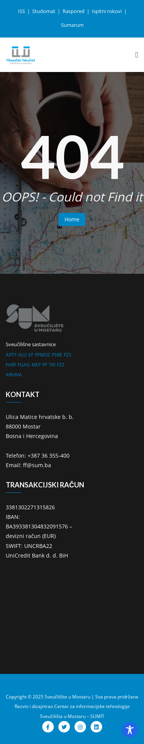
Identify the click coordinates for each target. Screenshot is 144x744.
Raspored (74, 11)
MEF (36, 364)
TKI (52, 364)
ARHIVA (14, 374)
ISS (22, 11)
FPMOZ (42, 355)
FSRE (57, 355)
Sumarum (72, 24)
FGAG (24, 364)
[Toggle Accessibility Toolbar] (129, 729)
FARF (11, 364)
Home (72, 219)
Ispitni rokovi (107, 11)
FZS (67, 355)
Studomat (44, 11)
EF (30, 355)
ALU (22, 355)
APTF (11, 355)
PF (44, 364)
